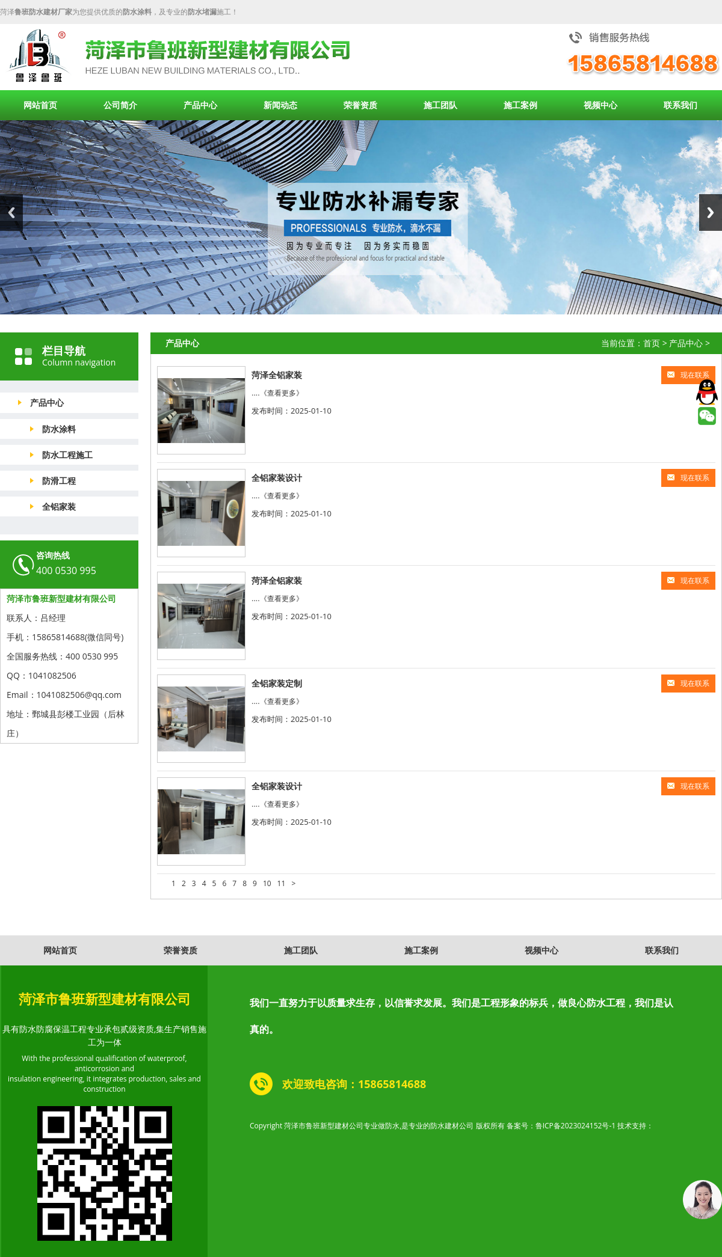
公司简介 (120, 105)
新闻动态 (280, 105)
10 (267, 883)
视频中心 (600, 105)
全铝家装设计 (276, 477)
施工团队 (440, 105)
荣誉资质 (360, 105)
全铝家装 (59, 506)
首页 (651, 343)
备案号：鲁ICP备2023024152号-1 (561, 1126)
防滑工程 (59, 480)
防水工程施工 (67, 454)
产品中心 (200, 105)
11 (281, 883)
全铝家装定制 (276, 683)
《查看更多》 (281, 393)
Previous (11, 212)
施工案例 (520, 105)
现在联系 (688, 375)
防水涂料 (59, 429)
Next (710, 212)
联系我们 (680, 105)
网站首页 (40, 105)
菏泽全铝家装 (276, 375)
